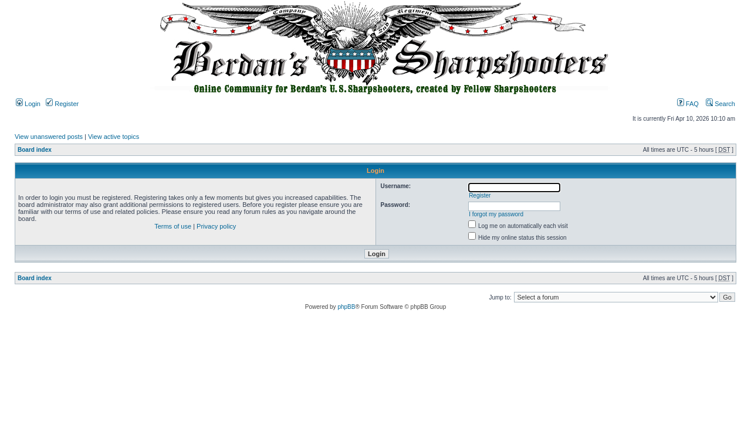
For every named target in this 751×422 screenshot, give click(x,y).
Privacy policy (216, 226)
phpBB (346, 307)
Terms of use (172, 226)
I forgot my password (496, 214)
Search (720, 103)
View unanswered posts (49, 136)
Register (62, 103)
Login (28, 103)
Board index (35, 150)
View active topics (113, 136)
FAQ (688, 103)
